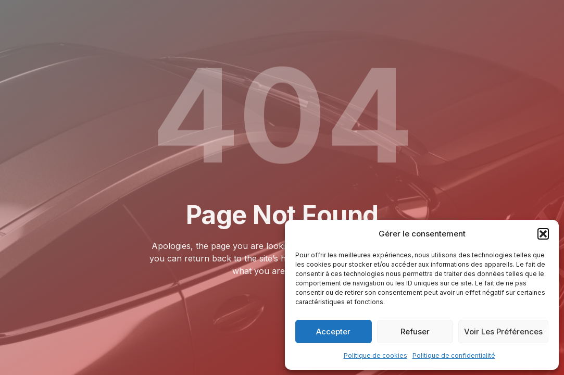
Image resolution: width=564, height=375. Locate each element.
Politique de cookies (375, 355)
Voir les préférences (503, 331)
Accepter (333, 331)
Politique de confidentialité (453, 355)
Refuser (415, 331)
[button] (543, 234)
